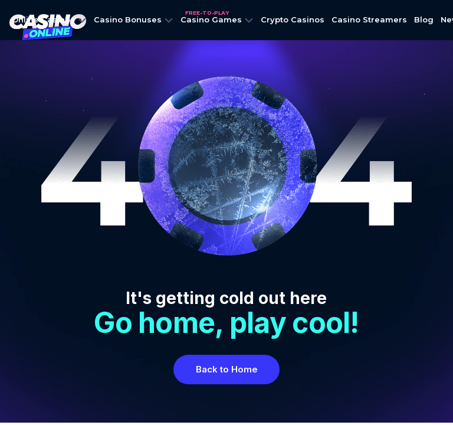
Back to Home (227, 369)
